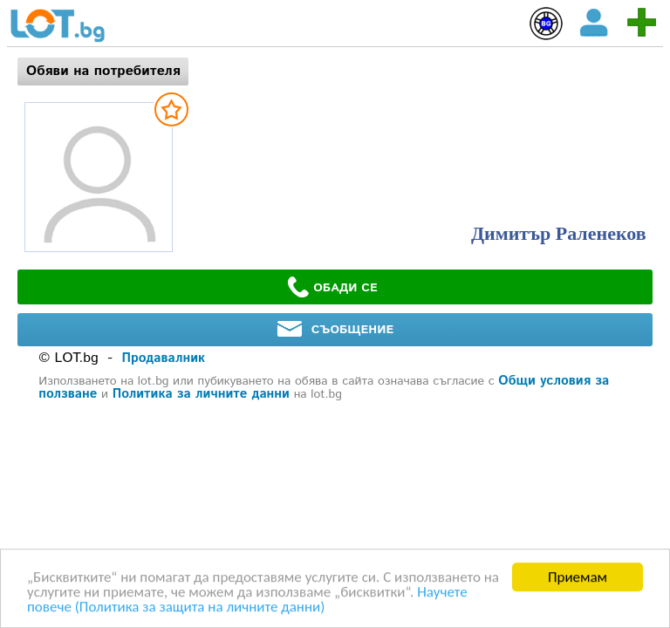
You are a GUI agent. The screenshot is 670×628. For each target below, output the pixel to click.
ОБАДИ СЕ (332, 286)
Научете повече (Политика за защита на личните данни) (247, 600)
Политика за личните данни (201, 394)
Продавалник (163, 358)
